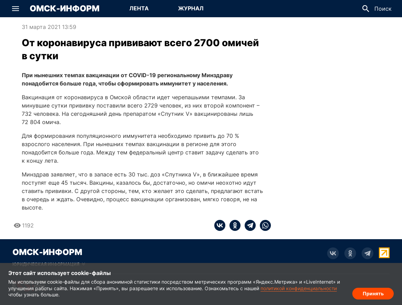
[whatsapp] (263, 225)
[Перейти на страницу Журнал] (191, 8)
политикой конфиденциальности (299, 288)
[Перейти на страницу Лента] (139, 8)
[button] (15, 8)
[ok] (233, 225)
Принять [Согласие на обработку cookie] (373, 293)
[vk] (219, 225)
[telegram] (248, 225)
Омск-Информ (64, 8)
